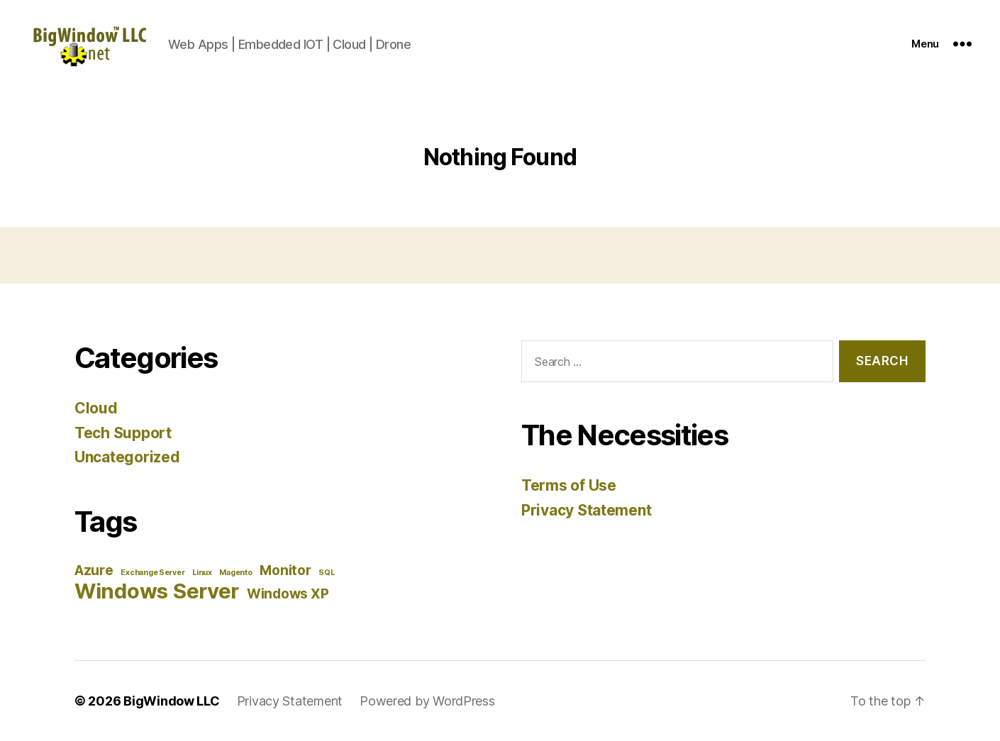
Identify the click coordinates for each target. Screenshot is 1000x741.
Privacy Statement (586, 510)
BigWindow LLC (171, 700)
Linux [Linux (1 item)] (202, 572)
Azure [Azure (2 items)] (93, 570)
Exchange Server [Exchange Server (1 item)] (152, 572)
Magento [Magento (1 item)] (235, 572)
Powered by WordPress (427, 700)
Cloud (96, 408)
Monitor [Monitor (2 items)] (285, 570)
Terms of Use (568, 485)
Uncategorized (127, 457)
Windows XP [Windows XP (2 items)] (287, 594)
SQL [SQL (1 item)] (326, 572)
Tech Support (123, 433)
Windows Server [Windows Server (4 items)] (156, 591)
